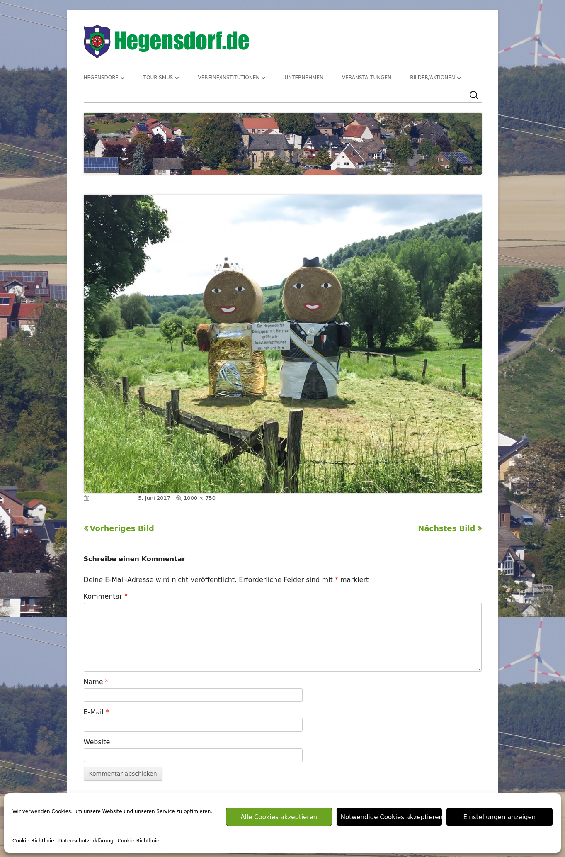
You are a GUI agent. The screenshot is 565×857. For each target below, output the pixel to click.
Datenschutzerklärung (86, 841)
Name (96, 682)
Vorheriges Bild (122, 528)
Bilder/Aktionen (432, 77)
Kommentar (106, 596)
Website (97, 742)
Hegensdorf (101, 77)
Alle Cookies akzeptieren (278, 817)
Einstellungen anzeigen (499, 817)
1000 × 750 (200, 498)
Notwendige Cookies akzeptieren (391, 817)
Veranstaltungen (366, 77)
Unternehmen (303, 77)
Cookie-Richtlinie (33, 841)
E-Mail (96, 712)
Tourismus (158, 77)
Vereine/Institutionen (229, 77)
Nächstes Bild (446, 528)
